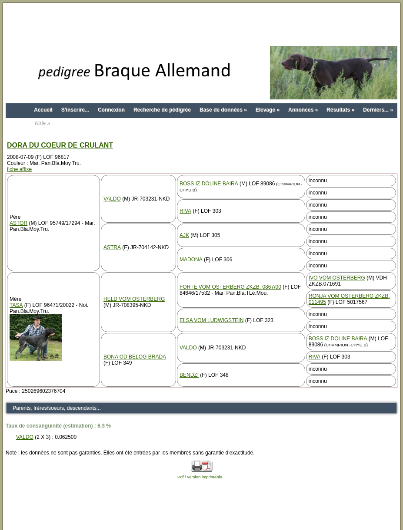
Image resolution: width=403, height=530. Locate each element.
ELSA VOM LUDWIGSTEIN (211, 320)
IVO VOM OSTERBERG (337, 278)
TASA (16, 305)
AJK (184, 235)
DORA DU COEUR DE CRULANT (60, 145)
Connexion (111, 110)
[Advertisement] (201, 25)
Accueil (43, 110)
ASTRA (112, 247)
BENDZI (189, 375)
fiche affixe (19, 169)
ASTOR (18, 223)
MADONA (191, 260)
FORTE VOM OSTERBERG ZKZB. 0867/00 (230, 287)
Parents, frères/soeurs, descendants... (57, 408)
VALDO (112, 199)
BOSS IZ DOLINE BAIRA (209, 184)
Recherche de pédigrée (162, 110)
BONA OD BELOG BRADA (134, 357)
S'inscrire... (75, 110)
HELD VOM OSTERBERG (134, 299)
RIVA (185, 211)
